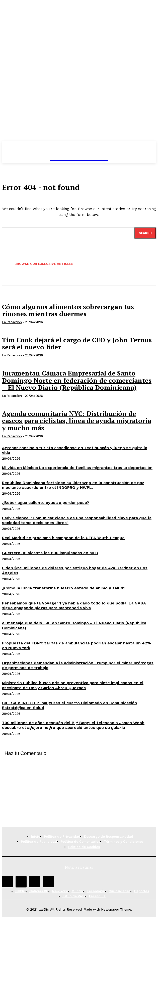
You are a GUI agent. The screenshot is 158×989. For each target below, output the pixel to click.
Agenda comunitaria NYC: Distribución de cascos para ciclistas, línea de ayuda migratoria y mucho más (76, 420)
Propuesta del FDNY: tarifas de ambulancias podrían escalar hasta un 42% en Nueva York (76, 645)
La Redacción (12, 322)
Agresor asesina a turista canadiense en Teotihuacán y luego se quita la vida (74, 450)
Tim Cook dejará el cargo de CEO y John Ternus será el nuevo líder (77, 343)
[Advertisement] (79, 791)
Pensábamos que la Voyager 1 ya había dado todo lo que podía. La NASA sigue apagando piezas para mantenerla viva (74, 605)
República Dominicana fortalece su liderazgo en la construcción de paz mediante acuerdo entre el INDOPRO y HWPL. (73, 485)
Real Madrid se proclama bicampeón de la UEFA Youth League (63, 537)
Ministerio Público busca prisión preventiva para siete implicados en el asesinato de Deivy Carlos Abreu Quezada (72, 685)
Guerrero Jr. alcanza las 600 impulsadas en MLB (50, 552)
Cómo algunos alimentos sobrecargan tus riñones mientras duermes (68, 310)
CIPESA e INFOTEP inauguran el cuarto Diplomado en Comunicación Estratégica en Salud (69, 705)
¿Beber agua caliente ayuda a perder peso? (45, 502)
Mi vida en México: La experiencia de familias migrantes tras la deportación (77, 467)
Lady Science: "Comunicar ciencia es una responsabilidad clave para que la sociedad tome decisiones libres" (76, 520)
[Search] (145, 233)
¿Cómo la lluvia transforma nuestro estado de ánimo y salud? (63, 588)
